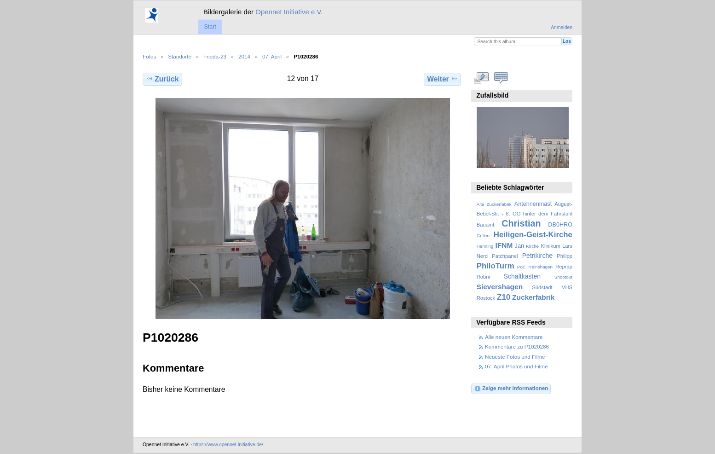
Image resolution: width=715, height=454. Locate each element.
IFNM (504, 245)
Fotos (149, 56)
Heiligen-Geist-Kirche (533, 234)
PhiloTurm (495, 266)
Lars (567, 246)
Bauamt (486, 224)
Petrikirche (537, 255)
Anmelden (561, 27)
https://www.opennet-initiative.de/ (228, 444)
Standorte (179, 56)
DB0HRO (560, 224)
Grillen (483, 235)
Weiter (442, 79)
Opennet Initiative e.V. (289, 12)
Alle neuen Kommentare (513, 337)
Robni (483, 276)
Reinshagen (541, 266)
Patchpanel (505, 256)
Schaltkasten (522, 276)
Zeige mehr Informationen (511, 388)
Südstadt (542, 287)
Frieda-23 (214, 56)
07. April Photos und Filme (516, 366)
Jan (519, 246)
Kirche (532, 246)
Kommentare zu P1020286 (517, 346)
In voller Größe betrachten (481, 77)
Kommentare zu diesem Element (501, 77)
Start (210, 26)
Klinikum (550, 246)
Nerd (482, 256)
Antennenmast (533, 204)
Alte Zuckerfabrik (494, 204)
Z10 (503, 297)
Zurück (162, 79)
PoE (521, 266)
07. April (272, 56)
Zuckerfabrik (533, 297)
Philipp (564, 256)
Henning (485, 246)
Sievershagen (500, 287)
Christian (521, 223)
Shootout (563, 276)
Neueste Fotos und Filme (515, 357)
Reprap (563, 266)
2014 (244, 56)
